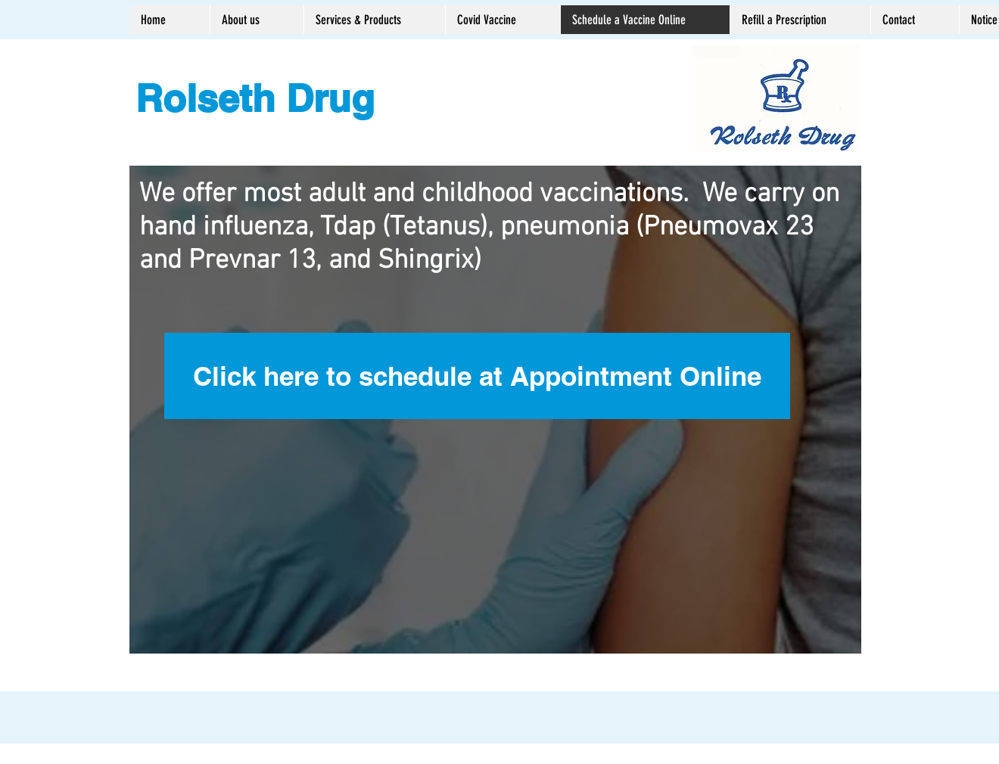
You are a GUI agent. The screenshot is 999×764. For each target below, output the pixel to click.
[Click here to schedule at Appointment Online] (477, 376)
